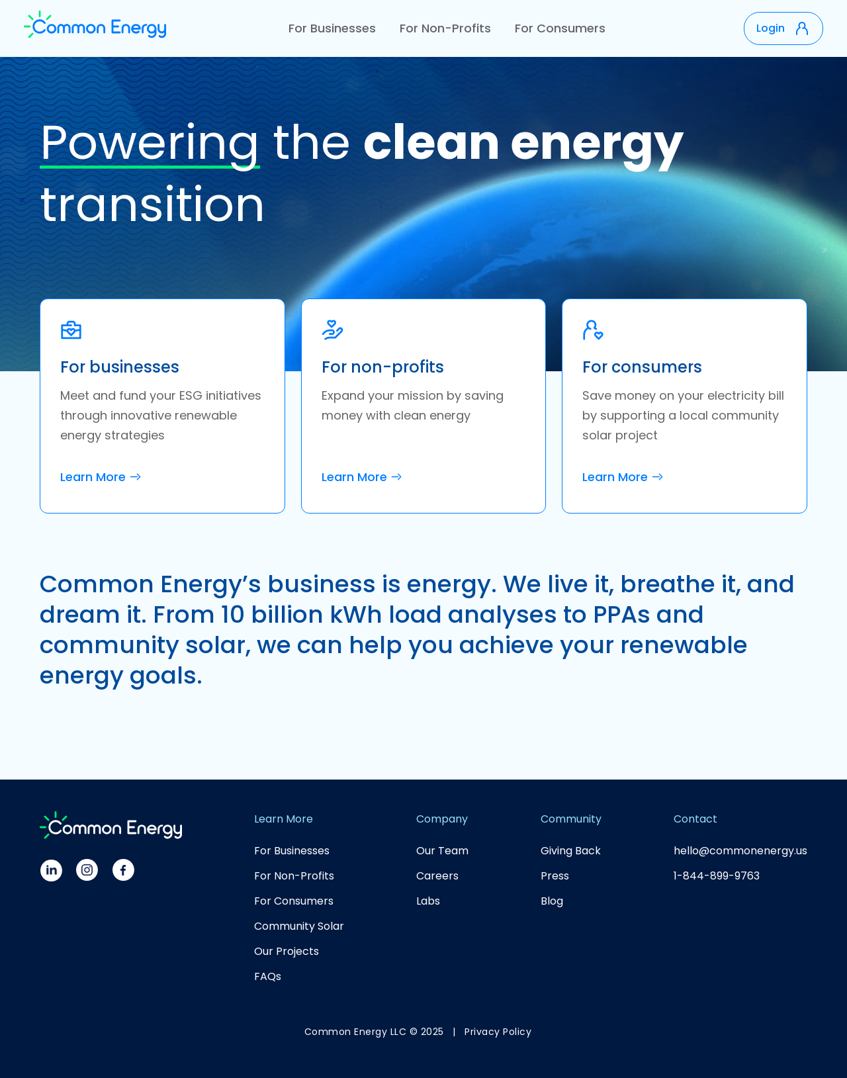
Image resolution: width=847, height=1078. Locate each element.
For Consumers (560, 28)
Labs (428, 901)
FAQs (267, 976)
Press (555, 875)
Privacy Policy (498, 1031)
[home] (95, 28)
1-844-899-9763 (717, 875)
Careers (437, 875)
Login (770, 28)
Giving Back (571, 850)
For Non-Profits (445, 28)
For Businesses (332, 28)
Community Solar (299, 926)
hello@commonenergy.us (740, 850)
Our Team (442, 850)
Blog (552, 901)
